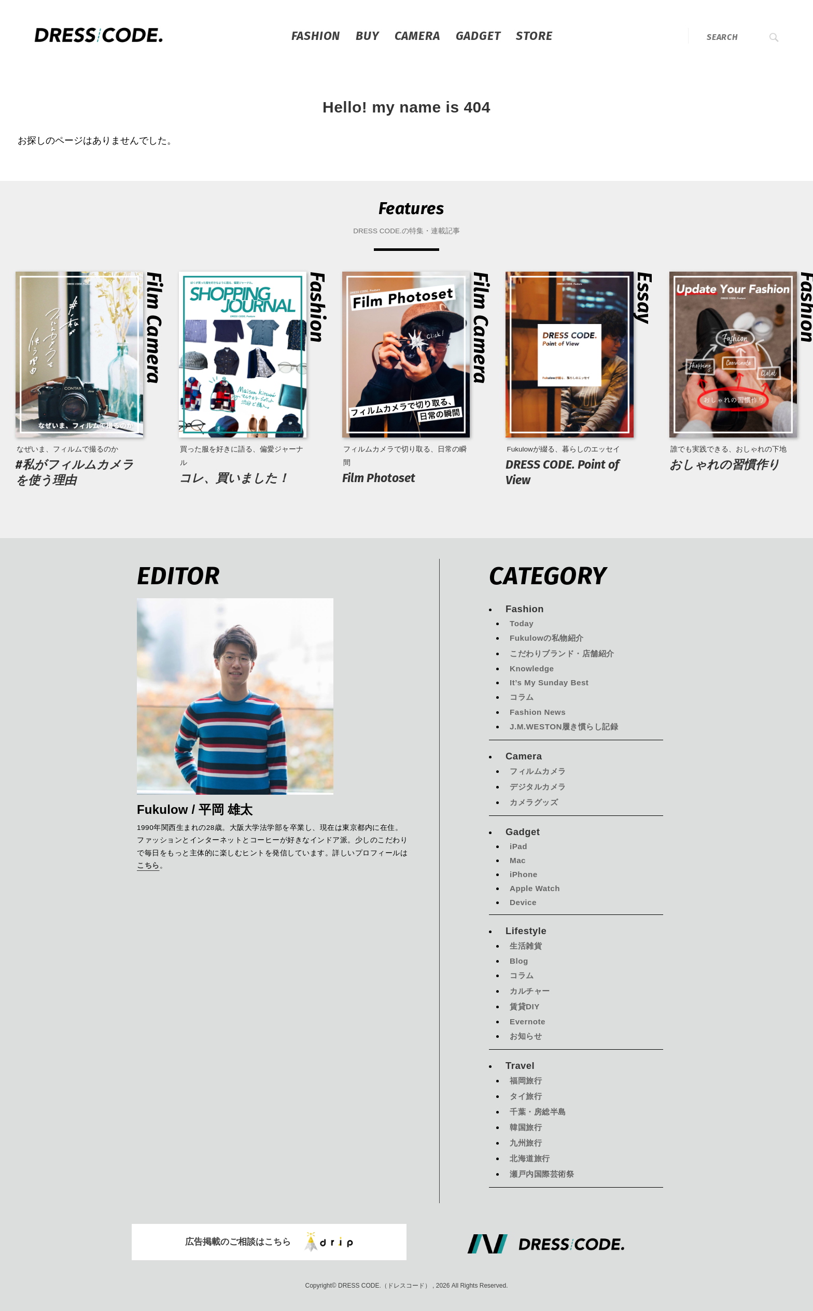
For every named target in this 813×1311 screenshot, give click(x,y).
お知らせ (526, 1036)
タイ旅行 (526, 1096)
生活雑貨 (526, 945)
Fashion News (538, 712)
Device (523, 902)
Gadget (478, 36)
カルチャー (530, 990)
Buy (367, 36)
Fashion (316, 36)
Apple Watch (535, 888)
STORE (534, 36)
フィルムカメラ (538, 771)
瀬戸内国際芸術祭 (542, 1173)
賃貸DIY (525, 1006)
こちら (148, 866)
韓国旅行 (526, 1127)
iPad (518, 846)
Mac (518, 860)
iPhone (524, 874)
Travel (520, 1065)
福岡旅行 (526, 1080)
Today (522, 623)
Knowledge (532, 668)
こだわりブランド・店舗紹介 (562, 653)
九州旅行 (526, 1142)
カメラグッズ (534, 802)
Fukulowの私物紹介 (547, 637)
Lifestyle (526, 930)
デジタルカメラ (538, 786)
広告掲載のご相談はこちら (269, 1242)
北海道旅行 (530, 1158)
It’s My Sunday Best (549, 682)
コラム (522, 697)
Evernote (527, 1021)
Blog (519, 960)
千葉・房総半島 (538, 1111)
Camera (417, 36)
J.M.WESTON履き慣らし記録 (564, 726)
